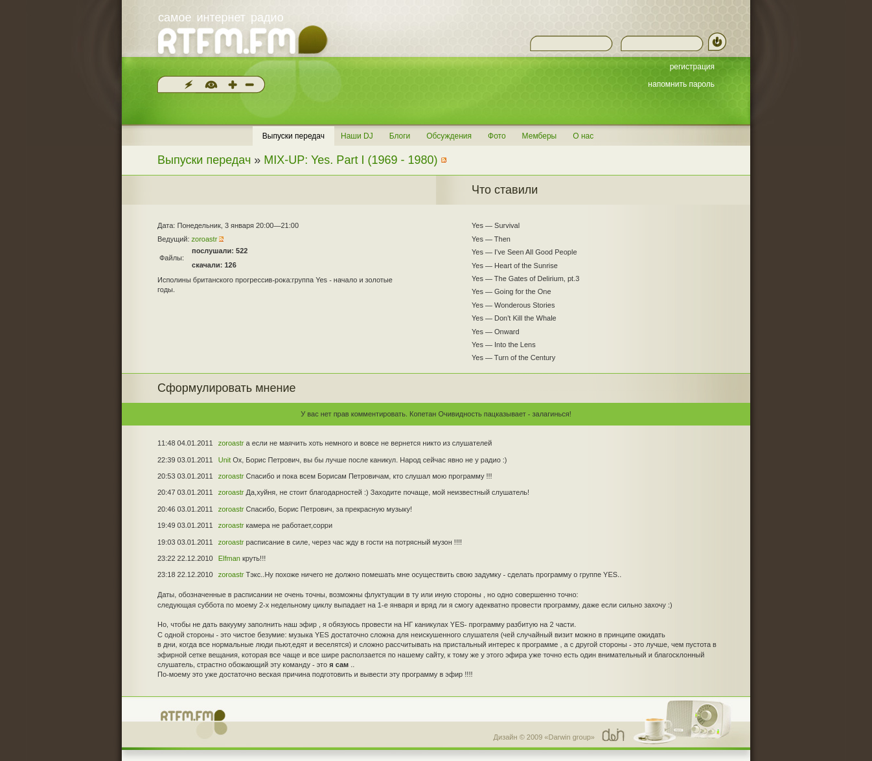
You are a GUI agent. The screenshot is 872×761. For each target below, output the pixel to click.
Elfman (229, 558)
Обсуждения (449, 136)
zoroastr (205, 239)
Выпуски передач (293, 136)
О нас (583, 136)
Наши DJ (357, 136)
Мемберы (539, 136)
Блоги (400, 136)
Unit (224, 460)
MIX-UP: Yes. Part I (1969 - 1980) (350, 159)
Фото (497, 136)
